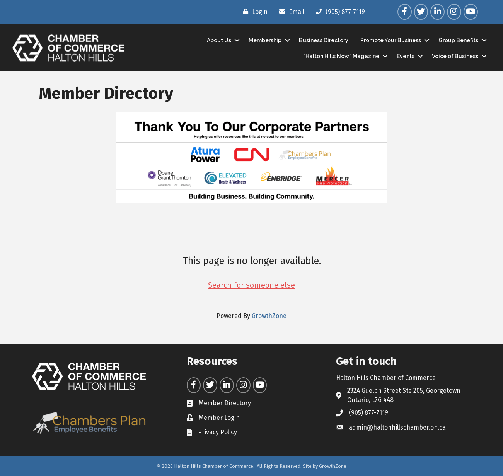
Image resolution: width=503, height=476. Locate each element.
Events (405, 56)
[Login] (253, 12)
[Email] (289, 12)
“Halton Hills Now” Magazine (341, 56)
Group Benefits (458, 40)
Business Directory (323, 40)
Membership (265, 40)
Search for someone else (251, 285)
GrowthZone (269, 316)
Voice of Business (455, 56)
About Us (219, 40)
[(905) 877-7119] (338, 12)
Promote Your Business (390, 40)
